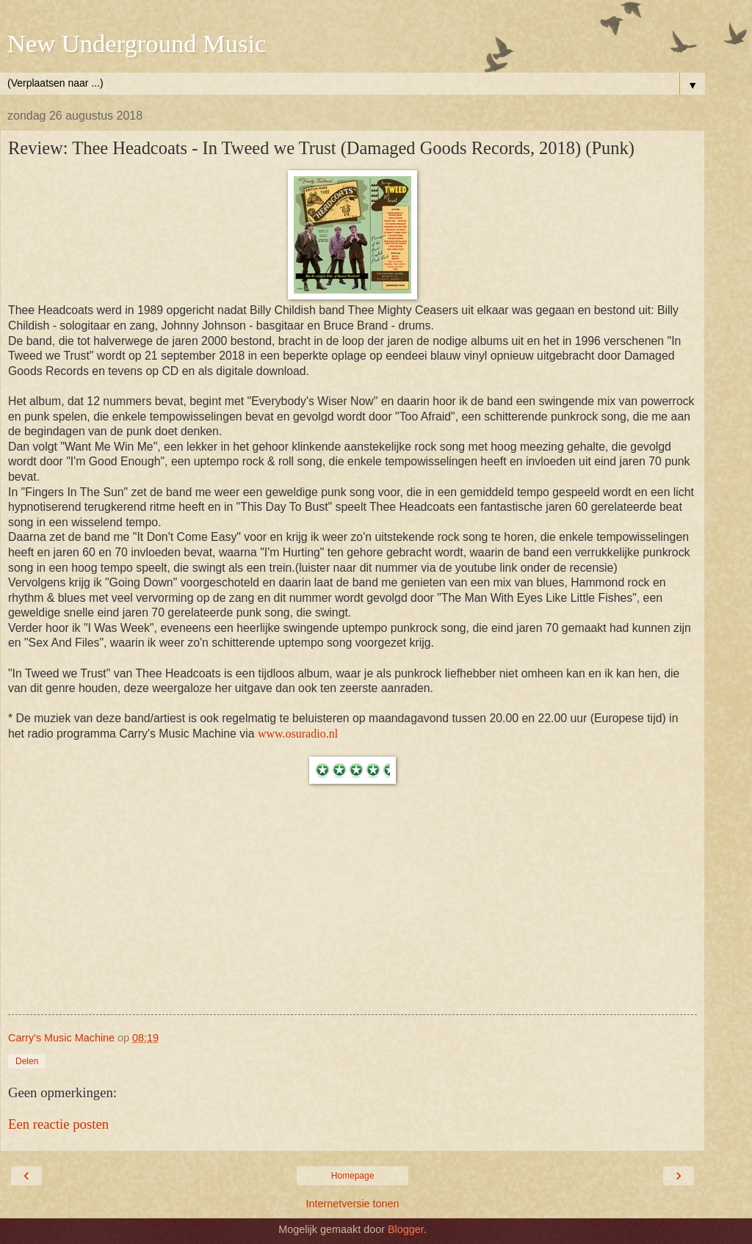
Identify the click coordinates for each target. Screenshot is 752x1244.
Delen (26, 1061)
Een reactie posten (58, 1124)
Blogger (406, 1229)
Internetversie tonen (352, 1204)
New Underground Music (136, 43)
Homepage (353, 1176)
